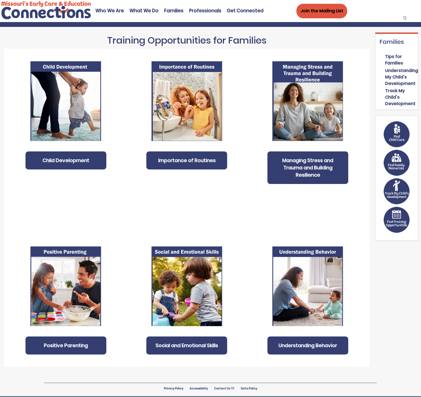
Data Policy (249, 389)
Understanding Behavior (307, 345)
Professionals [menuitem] (205, 11)
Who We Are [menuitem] (109, 11)
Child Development (65, 160)
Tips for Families (394, 60)
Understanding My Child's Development (401, 77)
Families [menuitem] (173, 11)
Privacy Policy (173, 389)
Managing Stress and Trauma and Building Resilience (307, 167)
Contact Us (224, 389)
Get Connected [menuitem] (245, 11)
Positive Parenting (66, 345)
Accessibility (199, 389)
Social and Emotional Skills (186, 345)
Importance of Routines (187, 160)
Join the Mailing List (321, 11)
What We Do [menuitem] (143, 11)
